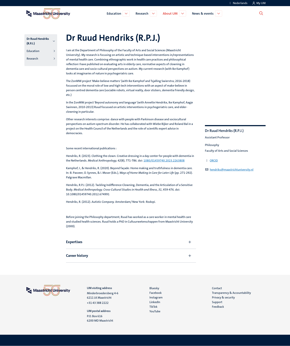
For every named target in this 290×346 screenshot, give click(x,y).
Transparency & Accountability (231, 293)
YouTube (154, 311)
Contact (217, 288)
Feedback (218, 307)
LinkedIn (154, 302)
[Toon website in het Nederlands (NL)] (237, 3)
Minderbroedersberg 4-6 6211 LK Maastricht (102, 295)
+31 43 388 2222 (98, 303)
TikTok (153, 307)
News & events (203, 13)
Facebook (155, 293)
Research (142, 13)
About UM (170, 13)
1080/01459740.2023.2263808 (164, 160)
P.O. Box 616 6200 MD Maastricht (100, 318)
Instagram (156, 297)
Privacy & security (223, 297)
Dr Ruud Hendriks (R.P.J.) (38, 41)
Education (114, 13)
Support (217, 302)
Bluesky (154, 288)
